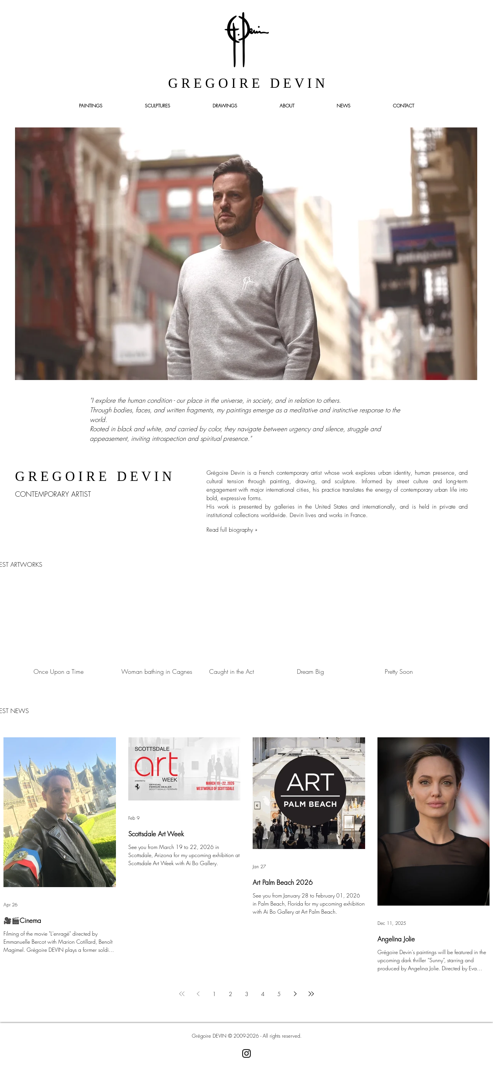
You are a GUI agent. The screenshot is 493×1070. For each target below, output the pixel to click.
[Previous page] (198, 994)
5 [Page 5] (279, 994)
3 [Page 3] (246, 994)
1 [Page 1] (214, 994)
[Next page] (295, 994)
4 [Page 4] (263, 994)
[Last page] (311, 994)
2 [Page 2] (230, 994)
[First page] (182, 994)
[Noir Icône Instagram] (246, 1053)
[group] (246, 631)
